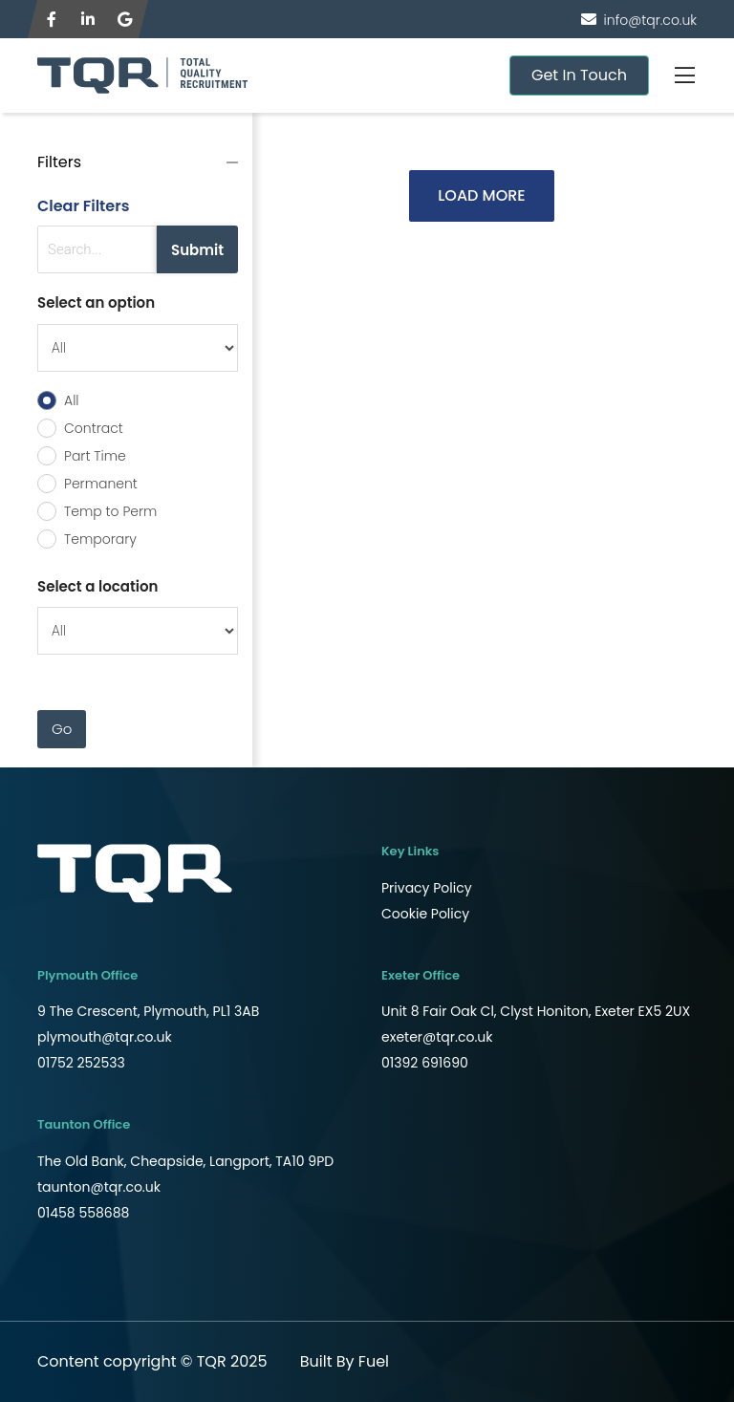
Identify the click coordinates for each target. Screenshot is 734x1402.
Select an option (96, 302)
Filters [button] (59, 162)
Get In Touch (579, 75)
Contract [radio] (93, 428)
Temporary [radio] (100, 539)
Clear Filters (83, 206)
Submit (197, 250)
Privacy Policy (426, 887)
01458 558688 (83, 1212)
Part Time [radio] (95, 455)
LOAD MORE (481, 195)
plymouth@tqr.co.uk (104, 1036)
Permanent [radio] (101, 483)
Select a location (97, 586)
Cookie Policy (425, 913)
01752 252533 (81, 1062)
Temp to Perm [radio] (110, 511)
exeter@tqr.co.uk (437, 1036)
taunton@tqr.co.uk (99, 1187)
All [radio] (71, 400)
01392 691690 (424, 1062)
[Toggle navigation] (684, 75)
